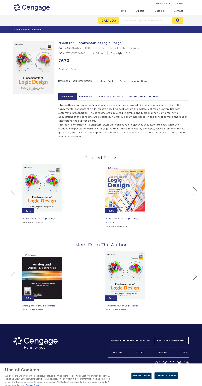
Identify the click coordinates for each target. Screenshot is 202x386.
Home (122, 10)
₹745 (28, 210)
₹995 (111, 210)
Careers (179, 3)
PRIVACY (140, 352)
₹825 (28, 298)
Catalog (159, 10)
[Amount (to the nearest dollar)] (145, 20)
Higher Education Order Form (130, 340)
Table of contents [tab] (110, 96)
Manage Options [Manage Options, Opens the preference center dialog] (141, 378)
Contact (178, 10)
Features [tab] (85, 96)
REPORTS (118, 352)
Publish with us (163, 3)
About (140, 10)
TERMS (185, 352)
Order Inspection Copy (133, 81)
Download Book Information (75, 80)
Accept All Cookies (166, 378)
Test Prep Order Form (172, 340)
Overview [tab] (67, 96)
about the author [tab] (143, 96)
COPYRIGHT (163, 352)
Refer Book (106, 81)
